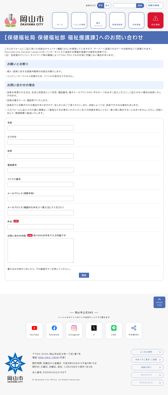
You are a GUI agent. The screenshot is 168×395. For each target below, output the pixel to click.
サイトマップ (146, 375)
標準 (100, 5)
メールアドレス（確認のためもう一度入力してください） (36, 207)
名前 (10, 123)
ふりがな (12, 137)
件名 (10, 221)
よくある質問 (146, 352)
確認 (84, 275)
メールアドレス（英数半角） (21, 193)
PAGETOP (159, 304)
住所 (10, 151)
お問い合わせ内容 (17, 236)
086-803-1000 (48, 358)
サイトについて (146, 383)
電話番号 (12, 165)
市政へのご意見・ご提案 (146, 360)
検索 (140, 5)
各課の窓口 (146, 367)
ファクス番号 (14, 179)
